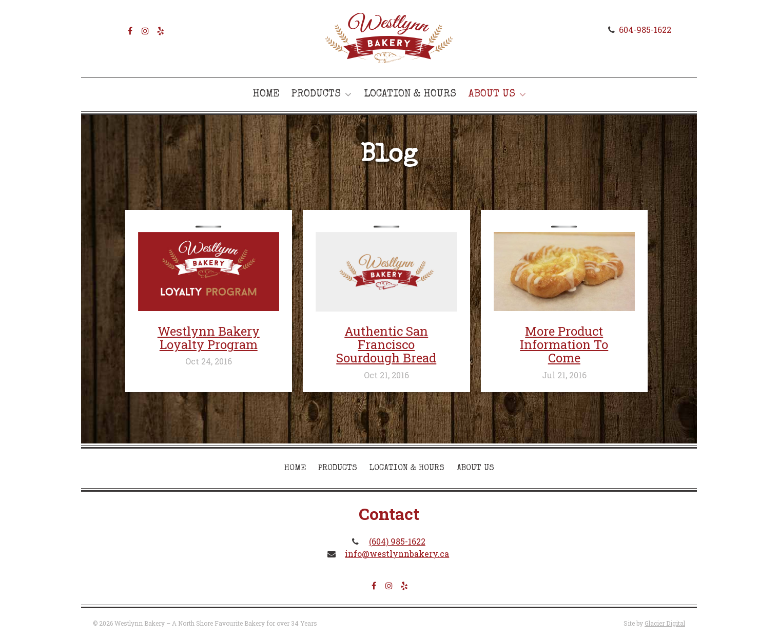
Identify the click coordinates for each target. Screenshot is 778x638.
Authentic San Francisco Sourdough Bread (386, 344)
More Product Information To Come (564, 344)
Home (265, 94)
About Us (492, 94)
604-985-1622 (645, 29)
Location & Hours (410, 94)
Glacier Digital (665, 623)
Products (316, 94)
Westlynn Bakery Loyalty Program (209, 338)
